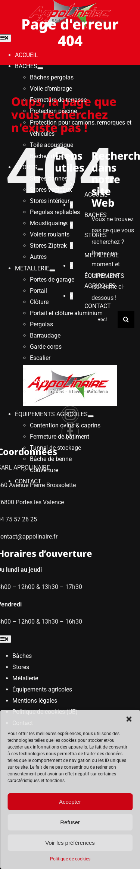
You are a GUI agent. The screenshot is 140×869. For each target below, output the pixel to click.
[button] (129, 719)
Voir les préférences (70, 843)
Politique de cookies (70, 859)
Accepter (70, 802)
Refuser (70, 822)
